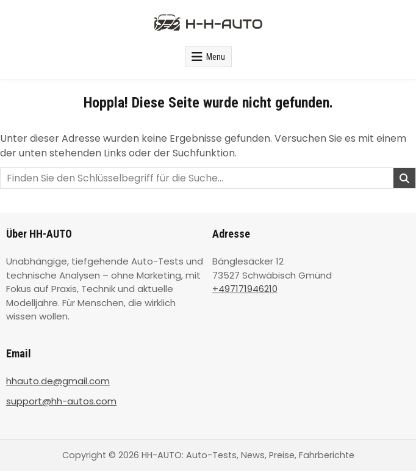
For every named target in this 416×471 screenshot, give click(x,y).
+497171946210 (245, 288)
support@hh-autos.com (61, 401)
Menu (215, 57)
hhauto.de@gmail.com (58, 380)
